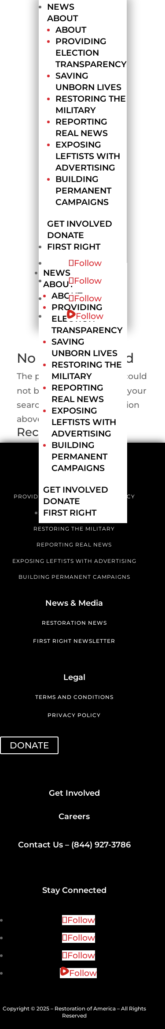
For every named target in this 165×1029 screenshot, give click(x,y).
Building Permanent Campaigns (83, 190)
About (62, 18)
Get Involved (79, 224)
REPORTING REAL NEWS (74, 544)
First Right (73, 247)
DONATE (29, 745)
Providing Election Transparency (91, 52)
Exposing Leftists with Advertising (87, 156)
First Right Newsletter (74, 641)
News (60, 7)
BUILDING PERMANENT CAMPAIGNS (74, 576)
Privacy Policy (74, 715)
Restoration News (74, 622)
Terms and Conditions (74, 697)
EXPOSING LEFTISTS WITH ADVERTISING (74, 561)
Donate (65, 235)
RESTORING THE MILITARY (74, 528)
